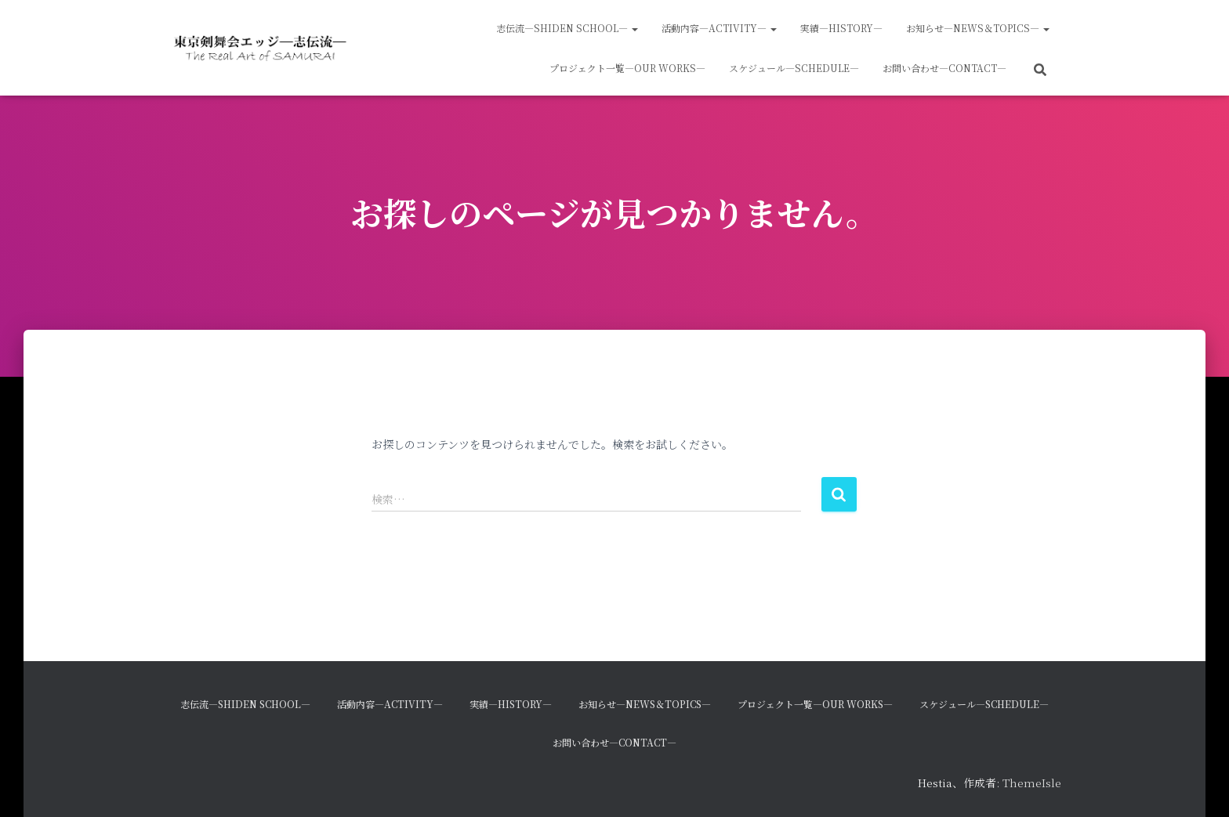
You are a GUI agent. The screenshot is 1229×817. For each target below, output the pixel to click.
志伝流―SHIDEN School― (567, 27)
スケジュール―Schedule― (794, 67)
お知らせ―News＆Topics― (978, 27)
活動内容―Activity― (719, 27)
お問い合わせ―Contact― (944, 67)
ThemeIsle (1031, 782)
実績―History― (841, 27)
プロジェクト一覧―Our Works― (627, 67)
